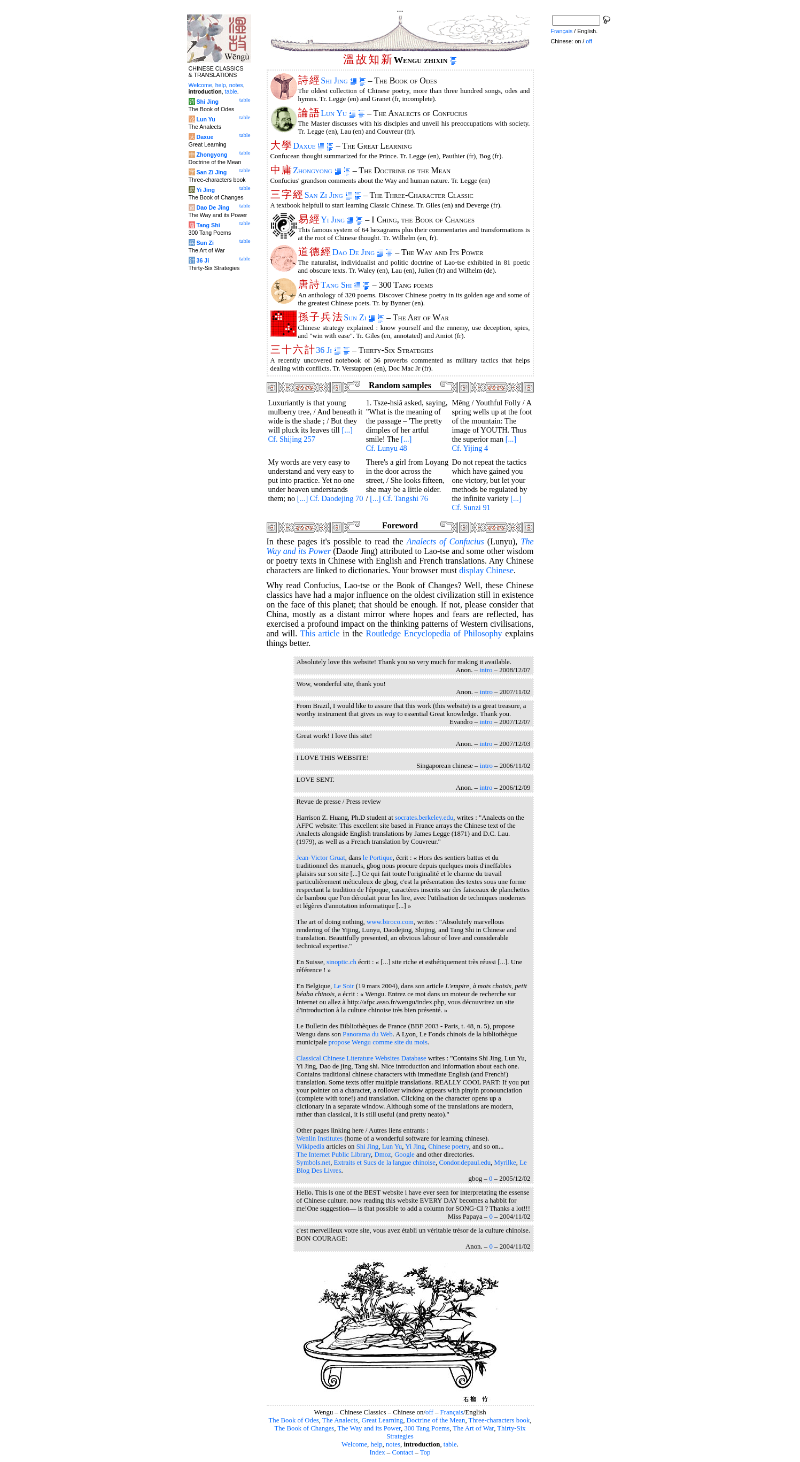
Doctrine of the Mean (436, 1420)
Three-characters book (499, 1420)
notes (393, 1444)
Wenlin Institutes (320, 1138)
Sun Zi (359, 317)
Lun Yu (338, 113)
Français (451, 1412)
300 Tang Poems (426, 1428)
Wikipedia (311, 1146)
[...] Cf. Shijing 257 (310, 434)
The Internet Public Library (334, 1154)
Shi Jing (338, 80)
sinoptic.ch (341, 962)
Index (377, 1452)
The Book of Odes (293, 1420)
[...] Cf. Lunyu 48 (389, 443)
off (429, 1412)
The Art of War (473, 1428)
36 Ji (328, 350)
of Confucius (445, 541)
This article (319, 633)
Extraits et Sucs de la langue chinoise (385, 1162)
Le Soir (344, 986)
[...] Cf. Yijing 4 (484, 443)
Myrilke (505, 1162)
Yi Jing (337, 219)
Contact (402, 1452)
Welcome (354, 1444)
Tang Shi (341, 284)
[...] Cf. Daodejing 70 (330, 498)
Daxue (308, 145)
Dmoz (382, 1154)
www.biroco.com (390, 922)
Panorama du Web (367, 1034)
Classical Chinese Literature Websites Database (361, 1058)
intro (485, 670)
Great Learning (382, 1420)
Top (425, 1452)
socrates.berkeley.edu (424, 817)
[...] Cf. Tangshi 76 (399, 498)
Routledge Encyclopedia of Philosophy (434, 633)
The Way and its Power (369, 1428)
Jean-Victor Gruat (321, 857)
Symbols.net (314, 1162)
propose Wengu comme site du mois (378, 1042)
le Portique (378, 857)
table (450, 1444)
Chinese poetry (448, 1146)
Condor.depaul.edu (465, 1162)
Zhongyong (317, 170)
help (377, 1444)
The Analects (340, 1420)
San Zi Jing (328, 194)
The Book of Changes (304, 1428)
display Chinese (486, 570)
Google (404, 1154)
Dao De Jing (358, 252)
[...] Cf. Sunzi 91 (486, 503)
